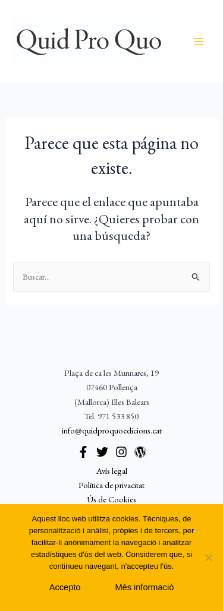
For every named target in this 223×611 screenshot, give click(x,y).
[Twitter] (102, 452)
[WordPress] (140, 452)
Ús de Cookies (111, 499)
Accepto (65, 587)
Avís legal (111, 470)
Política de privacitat (111, 484)
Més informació (144, 587)
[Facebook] (83, 452)
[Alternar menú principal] (198, 41)
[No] (208, 557)
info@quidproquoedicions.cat (112, 430)
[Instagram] (121, 452)
